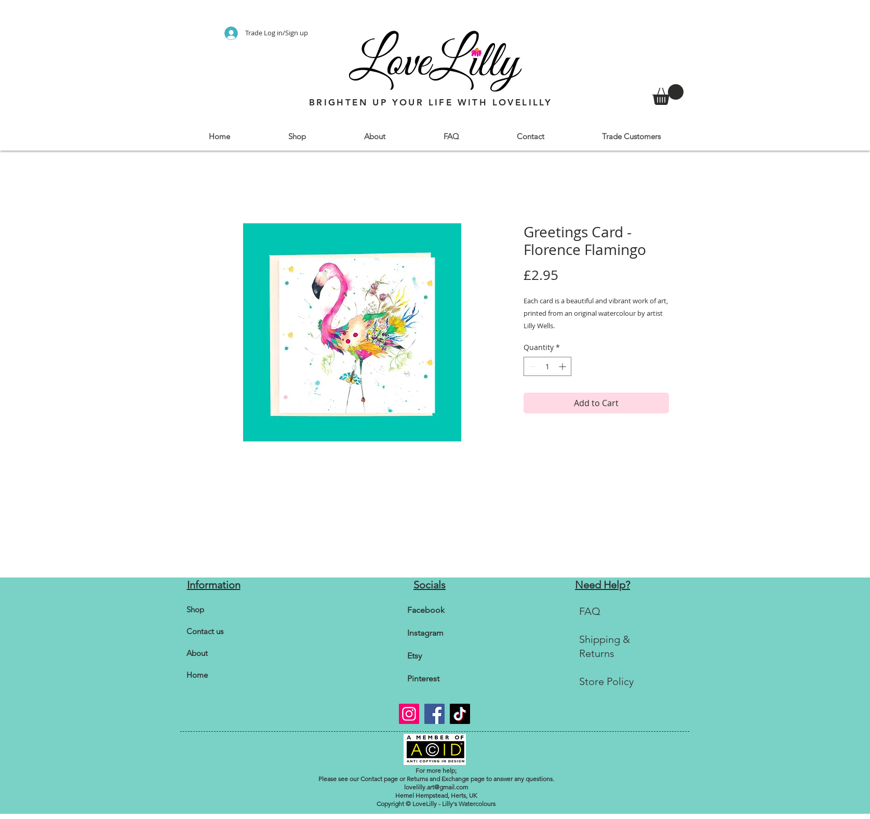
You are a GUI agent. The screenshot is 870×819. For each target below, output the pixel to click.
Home (197, 675)
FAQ (589, 611)
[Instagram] (409, 714)
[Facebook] (434, 714)
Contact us (204, 631)
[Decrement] (531, 366)
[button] (297, 136)
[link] (668, 94)
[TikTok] (460, 714)
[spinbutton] (547, 366)
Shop (195, 609)
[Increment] (563, 366)
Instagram (425, 633)
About (197, 653)
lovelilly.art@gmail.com (436, 787)
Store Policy (606, 681)
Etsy (414, 656)
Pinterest (423, 678)
